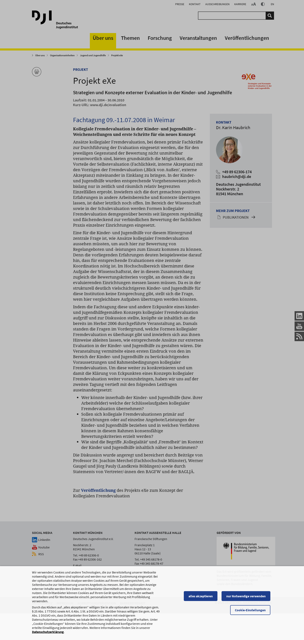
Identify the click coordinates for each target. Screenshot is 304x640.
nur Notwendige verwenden (247, 619)
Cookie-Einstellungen (252, 633)
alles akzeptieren (202, 619)
